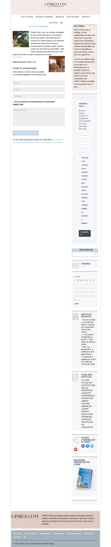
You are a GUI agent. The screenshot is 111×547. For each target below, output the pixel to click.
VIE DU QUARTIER (73, 17)
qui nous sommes (35, 544)
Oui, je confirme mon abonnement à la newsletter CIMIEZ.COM (34, 103)
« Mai (76, 304)
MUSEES (85, 411)
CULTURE (18, 533)
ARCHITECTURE (88, 385)
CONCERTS (86, 393)
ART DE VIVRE (30, 533)
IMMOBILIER (60, 17)
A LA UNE (85, 380)
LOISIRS (85, 409)
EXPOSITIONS (87, 398)
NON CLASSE (87, 414)
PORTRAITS (86, 17)
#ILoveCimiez (53, 23)
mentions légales (48, 544)
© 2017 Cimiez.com (21, 544)
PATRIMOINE (87, 417)
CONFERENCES (88, 396)
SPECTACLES (87, 422)
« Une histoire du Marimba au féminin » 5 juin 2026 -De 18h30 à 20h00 (88, 339)
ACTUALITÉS (87, 383)
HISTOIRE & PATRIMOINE (44, 17)
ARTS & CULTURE (27, 17)
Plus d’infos (17, 57)
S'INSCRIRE (84, 233)
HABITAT (85, 401)
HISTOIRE (86, 404)
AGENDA (17, 537)
